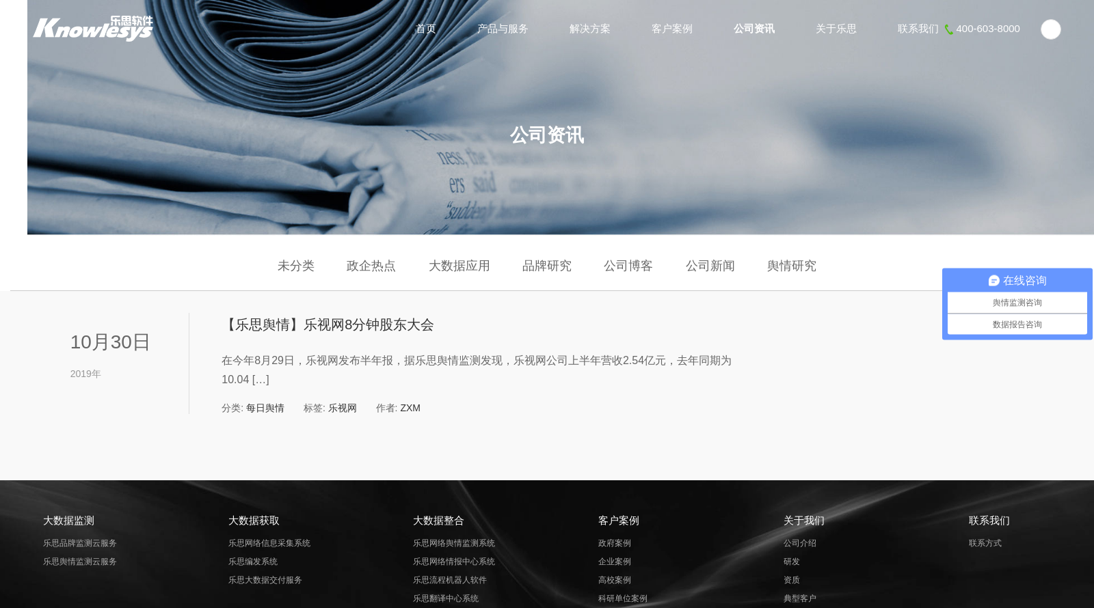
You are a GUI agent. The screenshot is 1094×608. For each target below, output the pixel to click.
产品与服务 (503, 28)
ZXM (410, 407)
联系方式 (985, 543)
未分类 (296, 266)
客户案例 (672, 28)
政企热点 (371, 266)
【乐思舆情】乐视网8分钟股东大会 (328, 324)
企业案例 (614, 561)
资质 (792, 580)
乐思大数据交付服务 (265, 580)
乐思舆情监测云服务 (80, 561)
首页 (426, 28)
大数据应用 (459, 266)
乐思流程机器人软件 (450, 580)
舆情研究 (791, 266)
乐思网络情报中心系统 (454, 561)
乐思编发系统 (253, 561)
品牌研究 (547, 266)
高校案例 (614, 580)
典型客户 (800, 598)
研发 (792, 561)
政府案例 (614, 543)
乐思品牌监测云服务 (80, 543)
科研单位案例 (623, 598)
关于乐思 (836, 28)
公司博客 (628, 266)
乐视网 (342, 407)
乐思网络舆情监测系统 (454, 543)
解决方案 (590, 28)
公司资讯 (754, 28)
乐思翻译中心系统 (446, 598)
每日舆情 (265, 407)
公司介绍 (800, 543)
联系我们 (959, 28)
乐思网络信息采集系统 (269, 543)
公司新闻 (710, 266)
